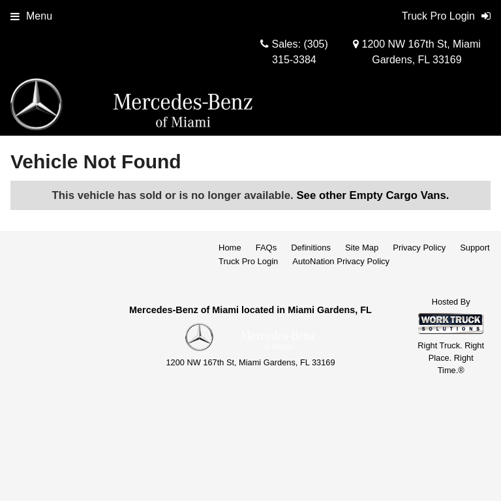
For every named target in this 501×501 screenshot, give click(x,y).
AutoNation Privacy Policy (340, 261)
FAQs (266, 247)
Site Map (361, 247)
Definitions (311, 247)
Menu (31, 16)
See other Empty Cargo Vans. (372, 195)
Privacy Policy (419, 247)
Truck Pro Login (248, 261)
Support (475, 247)
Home (230, 247)
